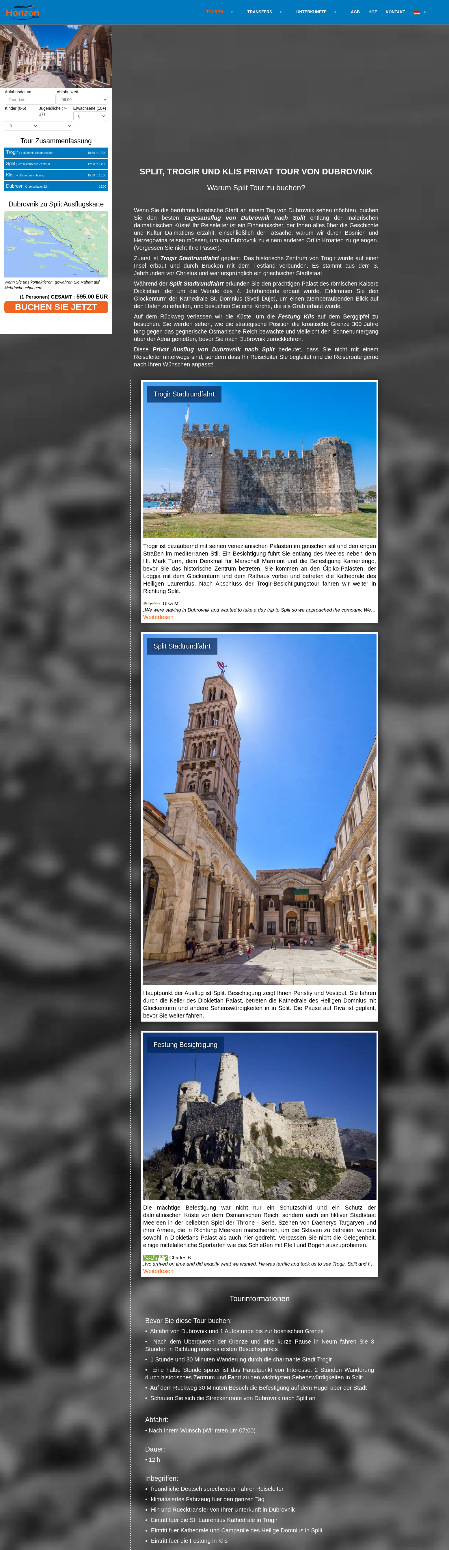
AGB (355, 12)
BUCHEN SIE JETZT (56, 307)
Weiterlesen (158, 617)
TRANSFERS (259, 12)
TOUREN (214, 12)
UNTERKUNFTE (311, 12)
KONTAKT (395, 12)
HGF (372, 12)
